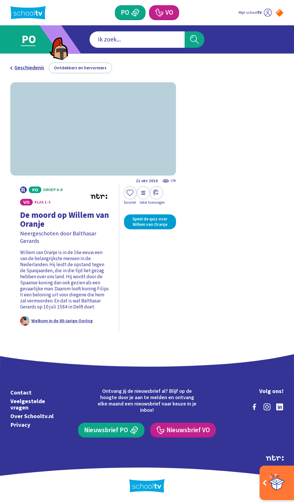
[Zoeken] (194, 39)
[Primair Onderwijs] (130, 12)
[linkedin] (279, 407)
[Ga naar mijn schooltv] (255, 13)
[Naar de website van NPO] (279, 13)
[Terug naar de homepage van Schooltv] (28, 13)
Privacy (20, 425)
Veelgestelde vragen (27, 404)
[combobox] (137, 39)
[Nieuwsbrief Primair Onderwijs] (111, 430)
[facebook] (254, 407)
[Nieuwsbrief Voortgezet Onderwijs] (183, 430)
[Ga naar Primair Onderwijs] (37, 39)
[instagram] (267, 407)
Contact (21, 392)
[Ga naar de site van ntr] (275, 458)
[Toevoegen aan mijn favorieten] (130, 195)
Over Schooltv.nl (32, 416)
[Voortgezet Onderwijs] (164, 12)
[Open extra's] (277, 483)
